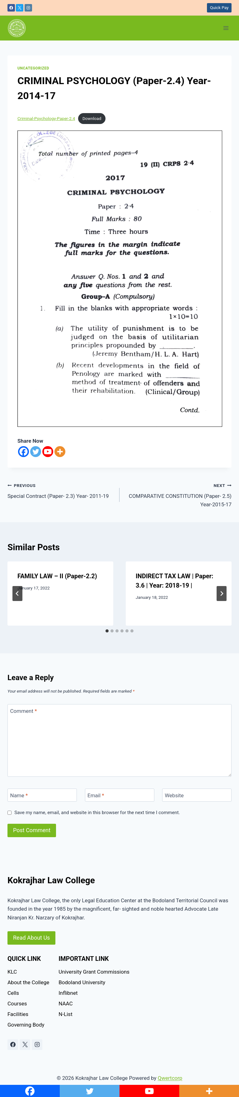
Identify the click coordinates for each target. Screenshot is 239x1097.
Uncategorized (33, 68)
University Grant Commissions (94, 972)
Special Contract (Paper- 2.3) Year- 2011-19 (60, 490)
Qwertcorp (170, 1078)
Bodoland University (82, 982)
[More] (59, 451)
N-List (65, 1014)
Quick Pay (219, 7)
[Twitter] (35, 451)
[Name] (42, 795)
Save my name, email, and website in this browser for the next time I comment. (97, 812)
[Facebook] (11, 8)
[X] (19, 8)
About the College (28, 982)
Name (19, 795)
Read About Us (31, 937)
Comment (23, 711)
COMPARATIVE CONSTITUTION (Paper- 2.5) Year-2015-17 (178, 494)
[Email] (119, 795)
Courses (17, 1003)
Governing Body (26, 1025)
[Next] (222, 593)
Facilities (17, 1014)
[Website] (197, 795)
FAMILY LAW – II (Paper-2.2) (57, 576)
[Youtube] (47, 451)
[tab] (107, 630)
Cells (13, 993)
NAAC (66, 1003)
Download (91, 118)
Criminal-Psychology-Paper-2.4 (46, 118)
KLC (12, 972)
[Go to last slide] (17, 593)
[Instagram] (28, 8)
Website (174, 795)
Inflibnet (68, 993)
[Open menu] (226, 28)
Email (95, 795)
